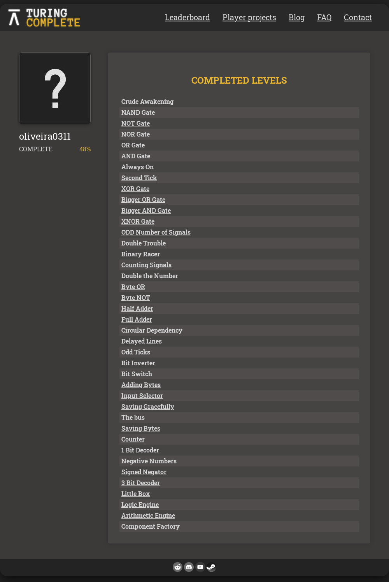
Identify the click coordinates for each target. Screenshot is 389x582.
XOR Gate (135, 188)
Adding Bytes (141, 384)
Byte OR (133, 286)
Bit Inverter (138, 363)
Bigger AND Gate (146, 210)
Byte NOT (135, 297)
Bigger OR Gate (143, 199)
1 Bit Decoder (140, 450)
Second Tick (139, 178)
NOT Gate (135, 123)
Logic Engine (140, 504)
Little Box (135, 493)
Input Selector (142, 395)
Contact (358, 17)
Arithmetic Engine (148, 515)
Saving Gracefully (147, 406)
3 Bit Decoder (140, 483)
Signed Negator (143, 472)
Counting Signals (146, 265)
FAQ (324, 17)
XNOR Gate (137, 221)
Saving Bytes (140, 428)
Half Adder (137, 308)
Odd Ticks (135, 352)
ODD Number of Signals (156, 232)
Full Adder (136, 319)
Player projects (249, 17)
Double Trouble (143, 243)
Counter (133, 439)
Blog (297, 17)
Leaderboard (187, 17)
